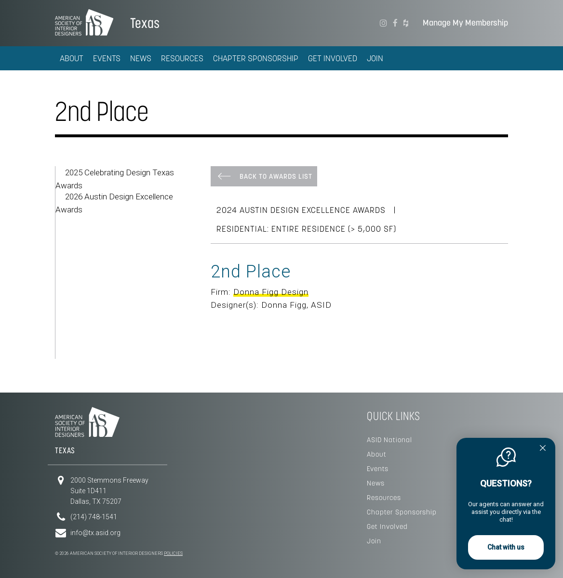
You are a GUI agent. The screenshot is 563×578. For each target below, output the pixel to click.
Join (375, 58)
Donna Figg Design (270, 292)
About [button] (71, 58)
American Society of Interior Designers (84, 22)
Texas (145, 22)
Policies (173, 553)
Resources (384, 497)
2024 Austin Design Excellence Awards (301, 210)
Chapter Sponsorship (402, 512)
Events (378, 468)
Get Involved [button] (332, 58)
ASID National (389, 439)
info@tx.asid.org (95, 533)
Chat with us (505, 547)
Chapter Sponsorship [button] (255, 58)
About (377, 454)
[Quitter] (543, 449)
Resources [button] (182, 58)
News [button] (140, 58)
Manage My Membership (465, 23)
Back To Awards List (276, 176)
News (376, 483)
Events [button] (107, 58)
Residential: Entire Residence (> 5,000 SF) (306, 228)
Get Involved (387, 526)
